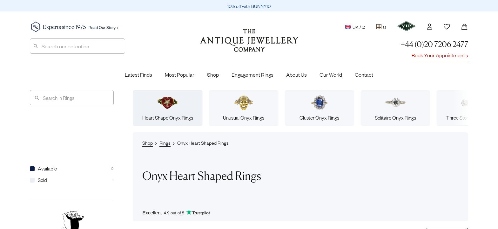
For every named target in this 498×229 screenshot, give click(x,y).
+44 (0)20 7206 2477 (434, 44)
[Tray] (381, 26)
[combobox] (77, 46)
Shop (213, 74)
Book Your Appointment (440, 55)
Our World (331, 74)
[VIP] (406, 26)
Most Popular (179, 74)
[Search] (72, 97)
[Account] (429, 27)
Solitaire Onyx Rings (395, 108)
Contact (364, 74)
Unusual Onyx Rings (243, 108)
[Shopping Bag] (464, 26)
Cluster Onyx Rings (319, 108)
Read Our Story (103, 27)
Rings (165, 142)
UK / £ (355, 26)
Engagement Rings (252, 74)
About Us (296, 74)
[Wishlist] (447, 26)
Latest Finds (138, 74)
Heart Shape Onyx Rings (167, 108)
